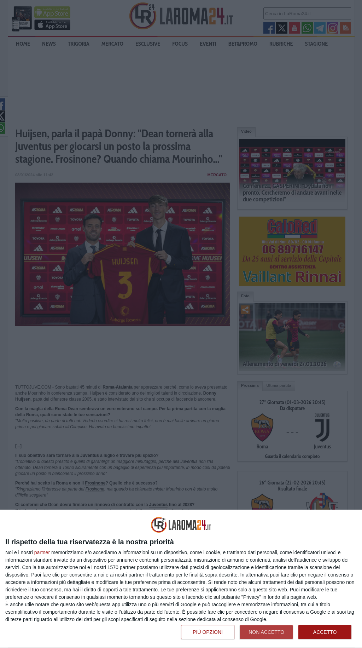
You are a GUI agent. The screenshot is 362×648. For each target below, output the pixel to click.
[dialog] (181, 579)
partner (42, 552)
